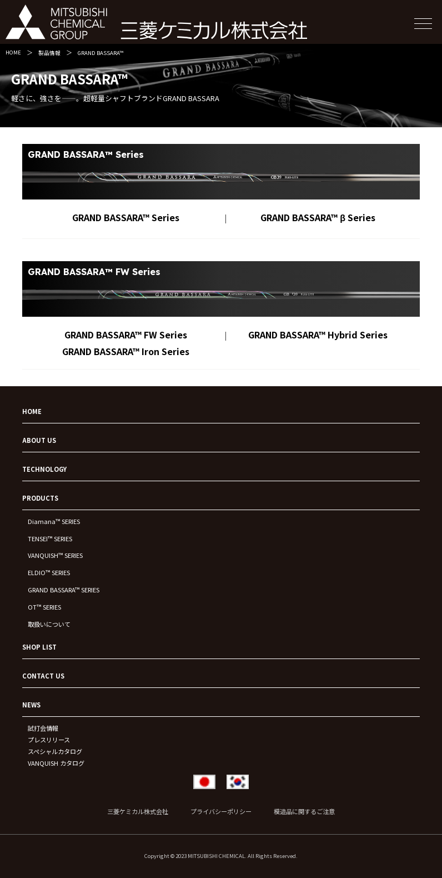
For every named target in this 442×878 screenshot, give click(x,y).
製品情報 (49, 53)
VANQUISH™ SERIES (55, 555)
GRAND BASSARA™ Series (125, 217)
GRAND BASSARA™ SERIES (63, 589)
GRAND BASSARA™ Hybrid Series (318, 334)
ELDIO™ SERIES (49, 572)
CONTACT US (43, 675)
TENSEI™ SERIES (50, 538)
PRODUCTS (40, 497)
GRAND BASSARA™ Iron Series (125, 351)
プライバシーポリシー (221, 811)
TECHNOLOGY (44, 469)
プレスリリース (49, 739)
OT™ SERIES (44, 606)
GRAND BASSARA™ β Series (317, 217)
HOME (13, 52)
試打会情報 (43, 728)
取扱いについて (49, 624)
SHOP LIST (39, 646)
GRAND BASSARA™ (100, 53)
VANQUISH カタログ (56, 763)
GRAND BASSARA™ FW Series (125, 334)
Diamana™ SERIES (54, 521)
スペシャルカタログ (55, 751)
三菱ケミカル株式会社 (137, 811)
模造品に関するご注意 (304, 811)
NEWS (31, 704)
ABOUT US (39, 440)
